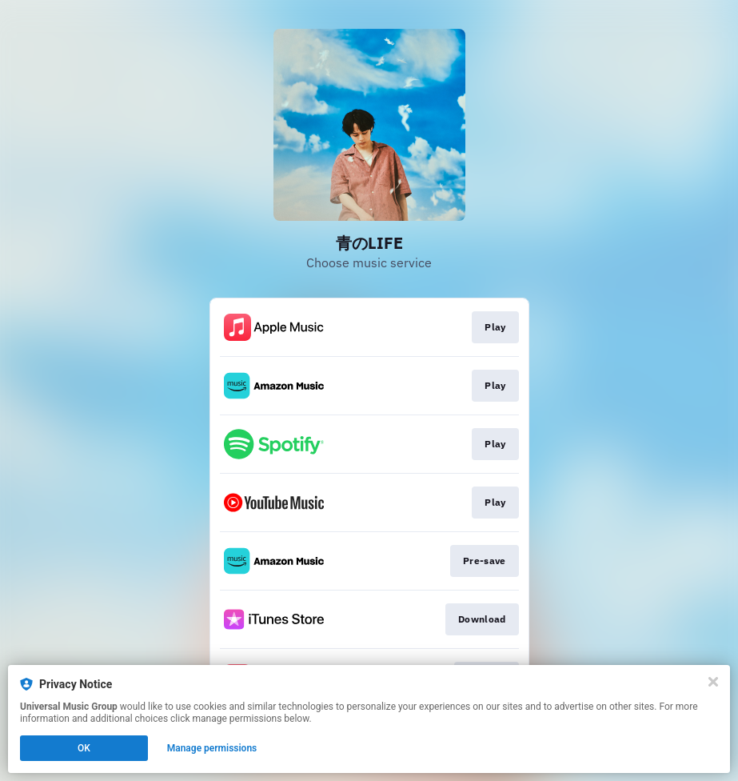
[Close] (713, 682)
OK (84, 748)
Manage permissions (212, 748)
